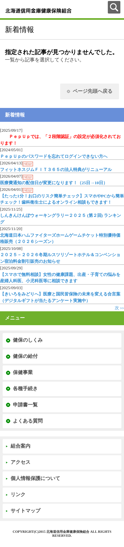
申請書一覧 (25, 404)
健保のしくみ (28, 340)
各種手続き (25, 388)
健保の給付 (25, 356)
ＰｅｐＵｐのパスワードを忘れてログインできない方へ (53, 156)
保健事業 (23, 372)
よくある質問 (28, 421)
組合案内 (20, 446)
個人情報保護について (35, 478)
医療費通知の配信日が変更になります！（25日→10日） (53, 182)
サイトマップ (25, 510)
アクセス (20, 462)
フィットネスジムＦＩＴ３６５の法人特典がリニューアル (56, 169)
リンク (18, 494)
